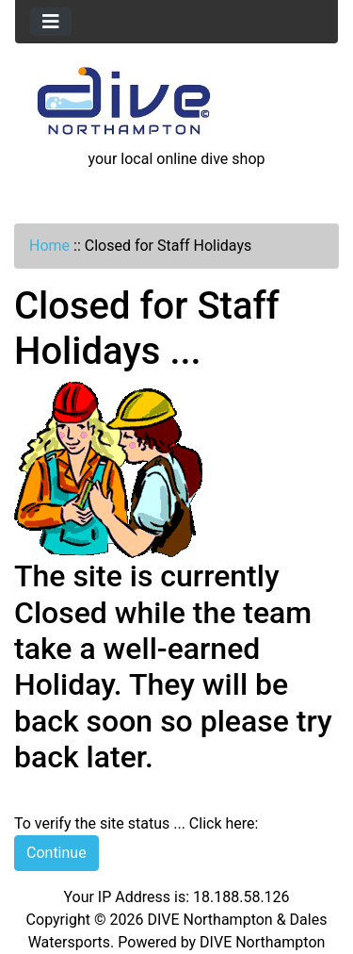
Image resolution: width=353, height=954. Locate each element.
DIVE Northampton (262, 942)
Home (49, 246)
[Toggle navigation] (51, 22)
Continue (56, 853)
